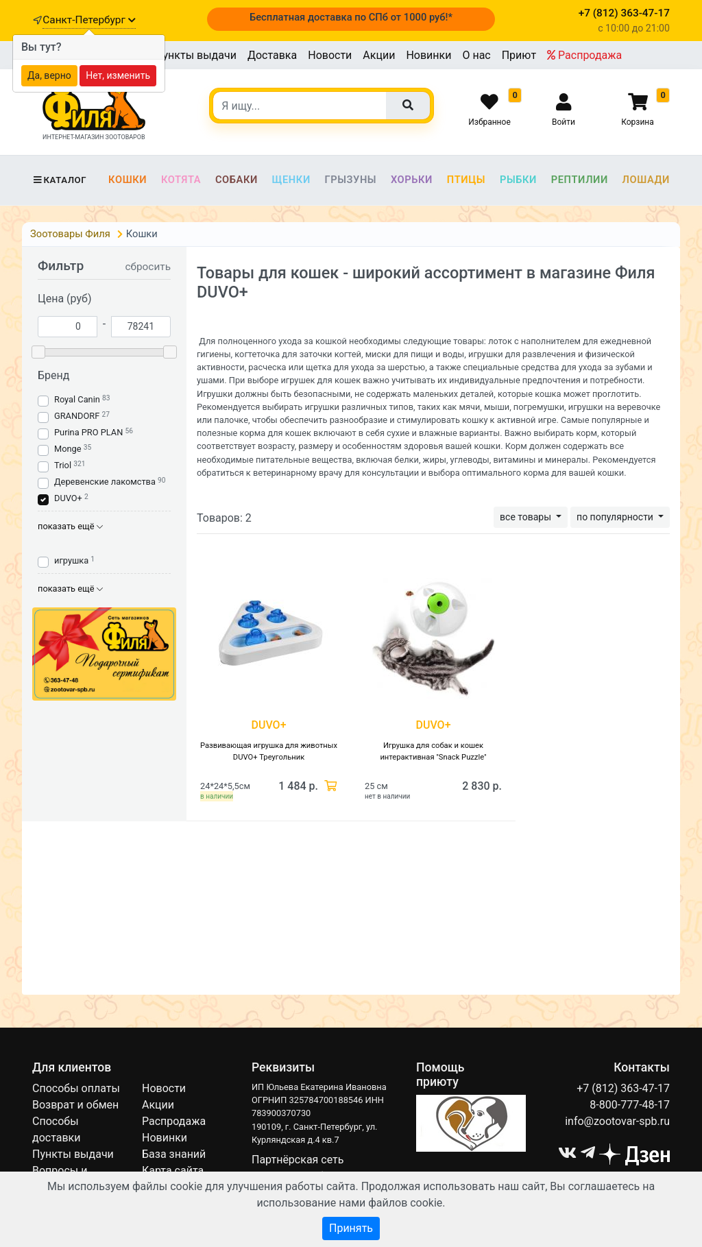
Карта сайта (173, 1170)
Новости (330, 55)
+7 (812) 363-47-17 (623, 1088)
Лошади (646, 179)
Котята (181, 179)
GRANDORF (76, 416)
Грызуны (350, 179)
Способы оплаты (76, 1088)
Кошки (127, 179)
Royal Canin (77, 399)
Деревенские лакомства (105, 481)
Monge (68, 449)
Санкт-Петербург (89, 20)
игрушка (71, 560)
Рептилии (579, 179)
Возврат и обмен (75, 1104)
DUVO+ (68, 498)
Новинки (428, 55)
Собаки (236, 179)
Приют (519, 55)
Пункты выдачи (196, 55)
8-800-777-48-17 (630, 1104)
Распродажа (584, 55)
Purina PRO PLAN (89, 432)
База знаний (174, 1154)
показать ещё (70, 526)
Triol (62, 465)
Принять (351, 1228)
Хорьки (412, 179)
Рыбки (518, 179)
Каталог (59, 180)
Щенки (291, 179)
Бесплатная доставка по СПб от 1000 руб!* (351, 17)
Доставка (272, 55)
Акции (379, 55)
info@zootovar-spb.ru (617, 1121)
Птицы (466, 179)
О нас (476, 55)
